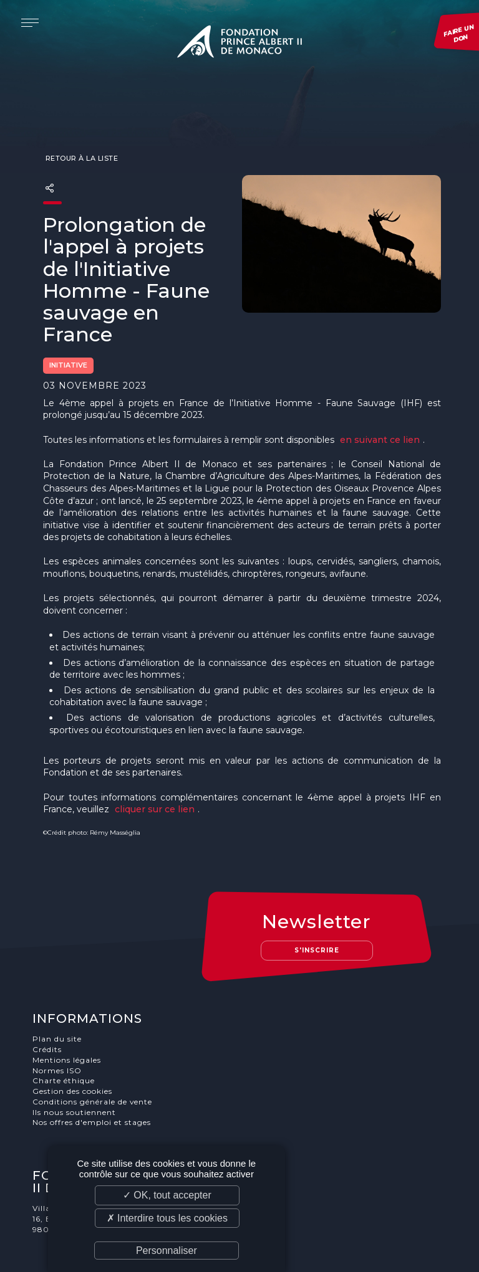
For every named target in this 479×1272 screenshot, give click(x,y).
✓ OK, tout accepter (167, 1195)
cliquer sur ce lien (155, 785)
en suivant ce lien (380, 415)
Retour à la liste (80, 134)
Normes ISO (58, 1022)
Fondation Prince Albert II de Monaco (239, 43)
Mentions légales (68, 1011)
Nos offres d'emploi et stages (93, 1074)
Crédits (48, 1000)
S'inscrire (318, 901)
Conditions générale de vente (94, 1053)
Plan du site (58, 990)
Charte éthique (65, 1032)
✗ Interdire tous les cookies (167, 1218)
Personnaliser (166, 1250)
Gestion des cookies (74, 1042)
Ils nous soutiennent (75, 1063)
